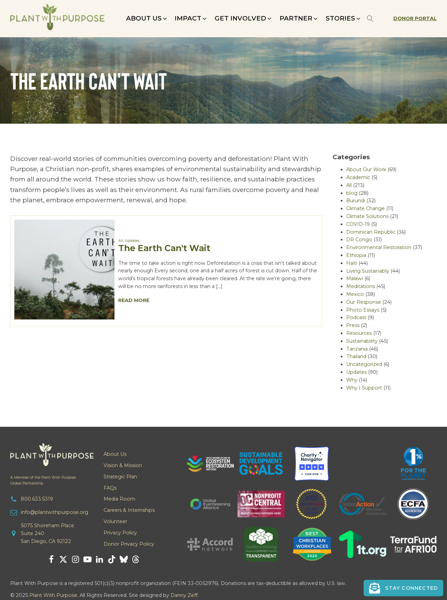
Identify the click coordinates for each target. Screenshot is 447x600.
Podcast (356, 317)
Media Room (119, 499)
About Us (115, 454)
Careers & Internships (129, 510)
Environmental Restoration (378, 247)
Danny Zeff (184, 595)
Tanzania (357, 349)
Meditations (360, 286)
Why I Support (364, 388)
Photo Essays (362, 310)
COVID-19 (358, 224)
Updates (132, 240)
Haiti (351, 263)
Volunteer (115, 521)
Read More (133, 300)
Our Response (363, 302)
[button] (147, 18)
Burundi (355, 200)
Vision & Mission (123, 465)
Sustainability (362, 341)
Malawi (354, 278)
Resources (359, 333)
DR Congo (359, 239)
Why (351, 380)
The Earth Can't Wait (164, 248)
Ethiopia (356, 255)
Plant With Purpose (53, 595)
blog (351, 193)
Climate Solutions (367, 216)
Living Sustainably (367, 271)
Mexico (355, 294)
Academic (358, 177)
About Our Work (366, 169)
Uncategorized (364, 364)
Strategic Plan (120, 477)
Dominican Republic (370, 232)
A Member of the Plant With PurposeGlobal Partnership (43, 480)
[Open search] (370, 18)
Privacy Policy (120, 533)
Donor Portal (415, 18)
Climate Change (365, 208)
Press (353, 325)
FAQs (110, 488)
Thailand (356, 356)
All (120, 240)
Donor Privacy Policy (129, 544)
